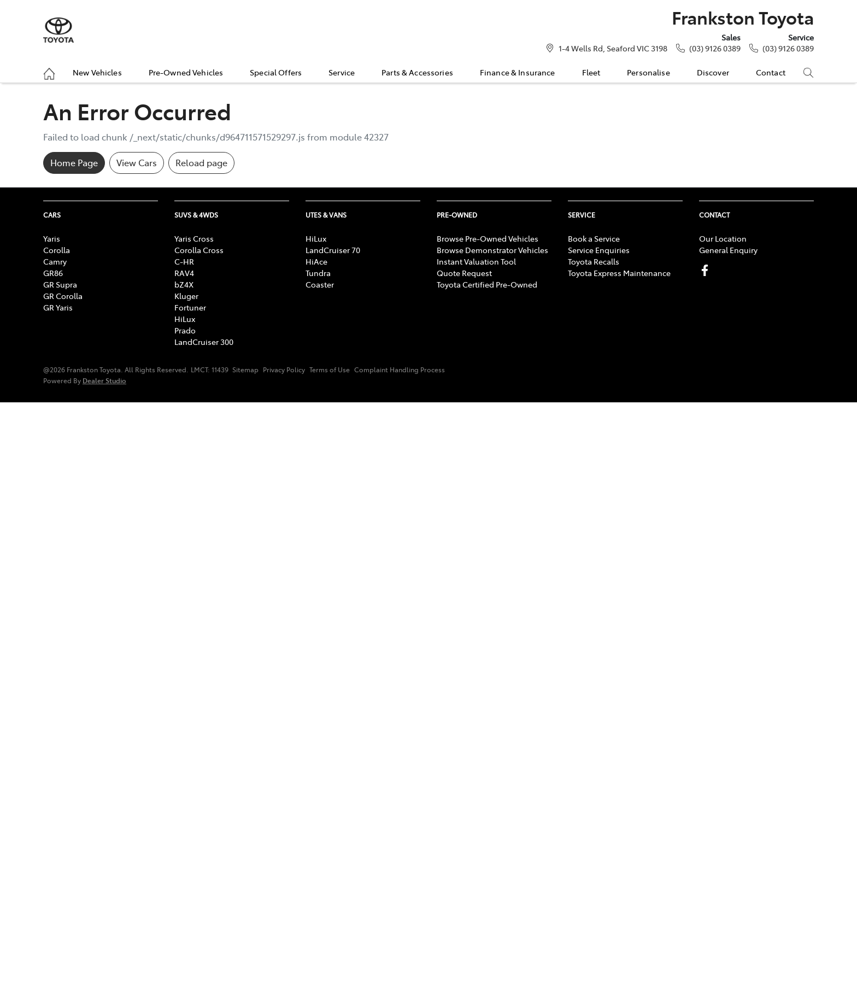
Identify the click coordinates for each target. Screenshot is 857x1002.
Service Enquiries (599, 249)
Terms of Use (329, 369)
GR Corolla (63, 295)
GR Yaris (58, 307)
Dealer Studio (104, 380)
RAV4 (184, 272)
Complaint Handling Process (399, 369)
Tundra (318, 272)
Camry (55, 261)
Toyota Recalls (593, 261)
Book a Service (594, 238)
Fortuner (190, 307)
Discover (713, 72)
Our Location (723, 238)
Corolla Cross (199, 249)
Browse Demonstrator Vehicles (492, 249)
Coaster (320, 284)
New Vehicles (97, 72)
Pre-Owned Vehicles (186, 72)
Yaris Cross (194, 238)
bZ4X (183, 284)
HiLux (184, 318)
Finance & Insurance (517, 72)
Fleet (591, 72)
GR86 (53, 272)
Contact (770, 72)
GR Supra (60, 284)
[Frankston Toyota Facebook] (707, 270)
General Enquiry (728, 249)
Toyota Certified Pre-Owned (487, 284)
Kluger (186, 295)
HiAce (316, 261)
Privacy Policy (284, 369)
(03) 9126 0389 (715, 48)
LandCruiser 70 (333, 249)
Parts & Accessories (417, 72)
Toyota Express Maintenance (619, 272)
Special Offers (276, 72)
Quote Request (464, 272)
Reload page (201, 162)
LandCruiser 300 (203, 341)
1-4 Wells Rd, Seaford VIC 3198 (613, 48)
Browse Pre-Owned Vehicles (487, 238)
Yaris (51, 238)
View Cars (136, 162)
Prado (185, 330)
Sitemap (245, 369)
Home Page (74, 162)
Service (341, 72)
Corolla (56, 249)
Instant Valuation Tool (476, 261)
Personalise (648, 72)
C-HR (184, 261)
